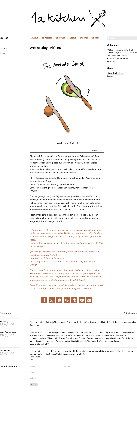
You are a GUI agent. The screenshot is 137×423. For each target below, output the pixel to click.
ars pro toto (5, 350)
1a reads (84, 37)
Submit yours (130, 313)
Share (2, 53)
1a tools (72, 37)
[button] (44, 300)
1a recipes (47, 37)
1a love (34, 37)
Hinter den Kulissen (115, 73)
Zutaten (110, 76)
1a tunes (96, 37)
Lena (2, 321)
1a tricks (60, 37)
